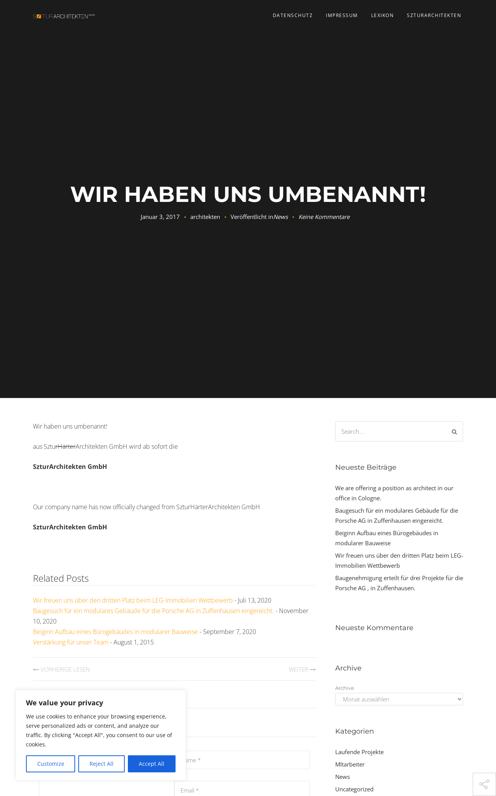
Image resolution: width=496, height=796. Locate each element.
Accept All (151, 763)
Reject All (102, 763)
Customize (50, 763)
